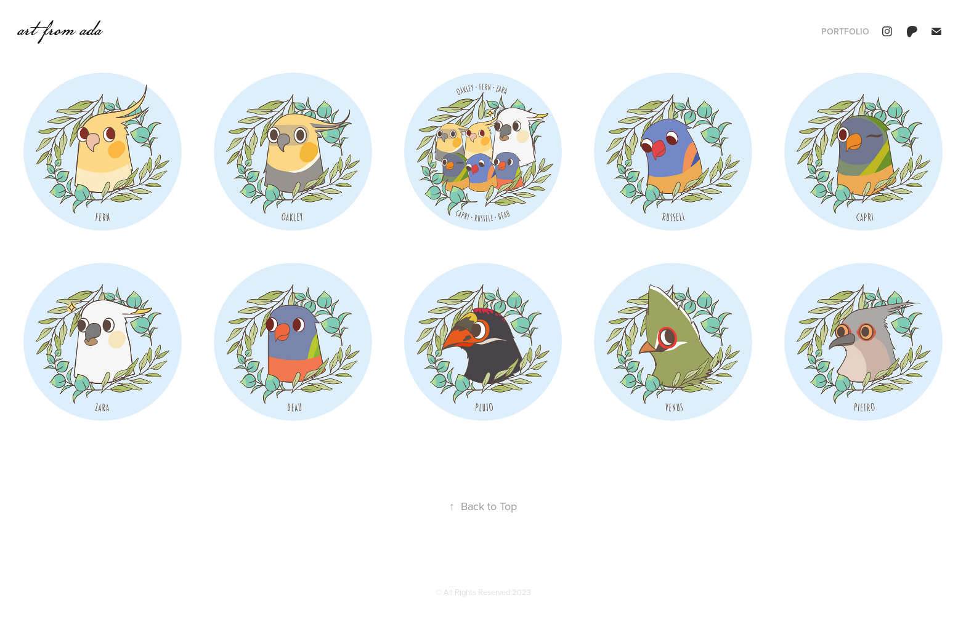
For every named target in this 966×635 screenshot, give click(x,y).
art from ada (59, 28)
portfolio (845, 31)
